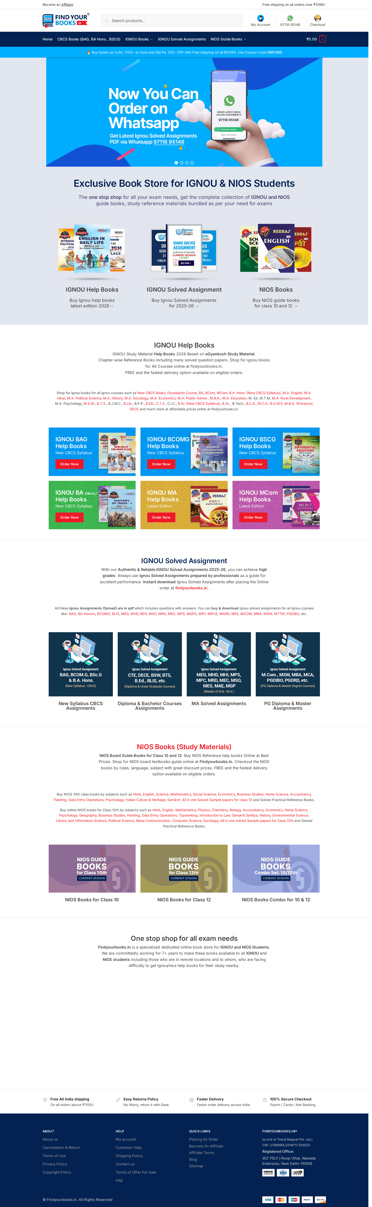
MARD (224, 613)
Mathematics (180, 794)
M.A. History (113, 398)
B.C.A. (251, 403)
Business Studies (250, 794)
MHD (134, 613)
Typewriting (188, 815)
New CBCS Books (151, 392)
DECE (134, 409)
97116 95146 (290, 21)
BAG (72, 613)
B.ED (149, 403)
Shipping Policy (129, 1155)
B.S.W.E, (277, 403)
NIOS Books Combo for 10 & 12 (276, 899)
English (148, 794)
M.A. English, (293, 392)
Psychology (115, 799)
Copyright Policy (57, 1172)
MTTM (279, 613)
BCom (210, 392)
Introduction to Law (215, 815)
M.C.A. (263, 403)
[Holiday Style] (184, 451)
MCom (222, 392)
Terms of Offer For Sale (136, 1172)
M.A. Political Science (84, 398)
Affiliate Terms (201, 1152)
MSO (152, 613)
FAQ (119, 1180)
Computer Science (186, 820)
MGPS (192, 613)
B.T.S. (101, 403)
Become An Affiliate (206, 1146)
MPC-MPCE (208, 613)
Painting (60, 799)
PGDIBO (293, 613)
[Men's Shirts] (92, 451)
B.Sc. (226, 403)
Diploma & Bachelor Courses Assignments (150, 706)
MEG (125, 613)
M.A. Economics (163, 398)
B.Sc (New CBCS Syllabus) (199, 403)
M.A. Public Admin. (193, 398)
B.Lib (128, 403)
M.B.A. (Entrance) (299, 403)
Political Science (121, 820)
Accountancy (300, 794)
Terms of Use (54, 1155)
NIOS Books (276, 289)
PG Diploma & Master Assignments (287, 706)
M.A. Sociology (136, 398)
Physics (204, 810)
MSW (268, 613)
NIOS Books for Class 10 (92, 899)
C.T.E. (160, 403)
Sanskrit (173, 799)
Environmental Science (290, 815)
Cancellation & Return (61, 1147)
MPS (181, 613)
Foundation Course (182, 392)
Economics (226, 794)
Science (162, 794)
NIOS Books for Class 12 (184, 899)
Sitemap (196, 1166)
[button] (316, 39)
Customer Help (129, 1147)
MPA (162, 613)
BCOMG (103, 613)
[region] (184, 111)
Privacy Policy (55, 1164)
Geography (88, 815)
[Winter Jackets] (276, 451)
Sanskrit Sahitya (245, 815)
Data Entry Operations (86, 799)
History (265, 815)
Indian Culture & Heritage (145, 799)
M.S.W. (89, 403)
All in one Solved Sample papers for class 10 (217, 799)
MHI (143, 613)
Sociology (210, 820)
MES (235, 613)
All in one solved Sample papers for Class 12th (257, 820)
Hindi (137, 794)
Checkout (317, 21)
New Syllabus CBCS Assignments (81, 706)
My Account (260, 21)
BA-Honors (86, 613)
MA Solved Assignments (219, 703)
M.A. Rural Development (291, 398)
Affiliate (67, 4)
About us (50, 1139)
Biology (235, 810)
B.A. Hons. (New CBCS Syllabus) (255, 392)
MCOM (246, 613)
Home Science (276, 794)
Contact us (125, 1164)
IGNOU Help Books (92, 289)
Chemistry (220, 810)
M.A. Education (234, 398)
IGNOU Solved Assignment (184, 289)
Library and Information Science (81, 820)
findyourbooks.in (191, 587)
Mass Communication (153, 820)
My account (126, 1139)
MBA (258, 613)
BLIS (115, 613)
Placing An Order (203, 1139)
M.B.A (214, 398)
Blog (193, 1159)
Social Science (204, 794)
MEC (171, 613)
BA (201, 392)
